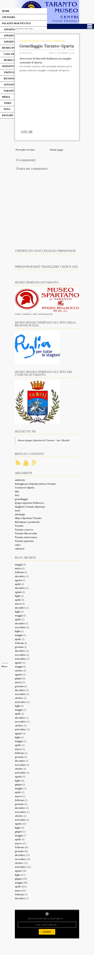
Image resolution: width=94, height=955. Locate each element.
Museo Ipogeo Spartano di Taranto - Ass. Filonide (43, 440)
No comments (55, 41)
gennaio (19, 647)
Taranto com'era (24, 529)
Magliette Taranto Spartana (30, 506)
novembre (20, 627)
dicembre (20, 576)
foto (17, 495)
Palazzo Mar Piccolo (16, 23)
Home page (56, 149)
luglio (18, 596)
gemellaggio (21, 499)
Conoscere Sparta (24, 487)
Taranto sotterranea (26, 537)
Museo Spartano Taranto (28, 518)
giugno (18, 678)
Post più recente (25, 149)
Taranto (19, 525)
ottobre (19, 670)
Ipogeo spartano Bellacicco (29, 502)
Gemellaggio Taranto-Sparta (47, 45)
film (17, 491)
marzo (18, 568)
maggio (19, 564)
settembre (20, 658)
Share (4, 666)
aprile (18, 584)
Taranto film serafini (26, 533)
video (43, 41)
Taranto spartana (29, 41)
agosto (18, 580)
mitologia (20, 514)
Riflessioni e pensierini (27, 522)
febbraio (19, 572)
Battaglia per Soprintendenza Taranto (35, 483)
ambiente (20, 480)
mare (18, 510)
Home (5, 11)
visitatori (19, 548)
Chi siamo (8, 17)
